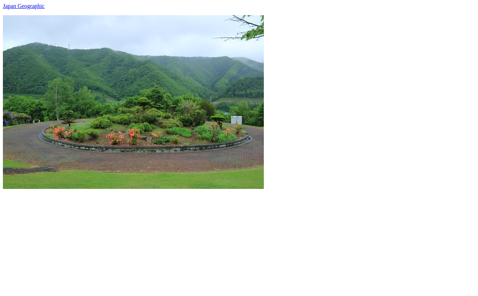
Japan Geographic (24, 6)
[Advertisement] (220, 239)
